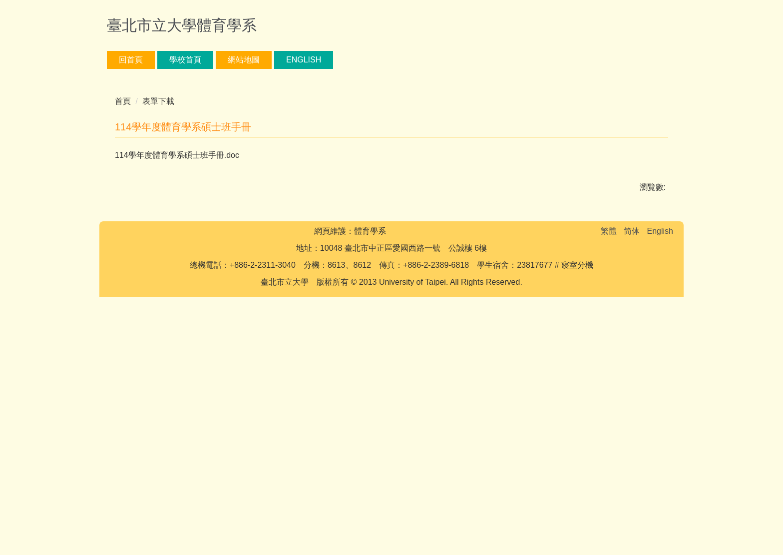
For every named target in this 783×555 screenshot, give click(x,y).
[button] (119, 191)
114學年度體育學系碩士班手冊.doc (184, 382)
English (303, 59)
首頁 (123, 328)
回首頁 (131, 59)
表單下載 (158, 328)
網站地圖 (244, 59)
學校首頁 (185, 59)
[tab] (308, 294)
